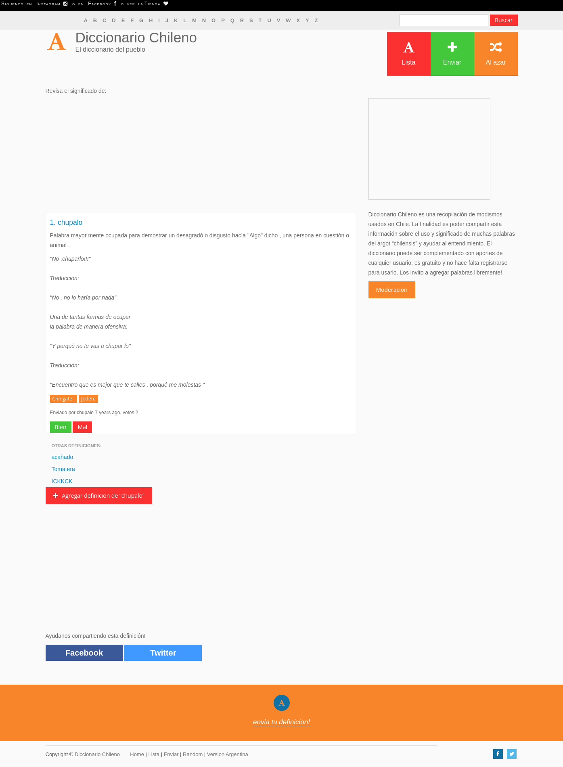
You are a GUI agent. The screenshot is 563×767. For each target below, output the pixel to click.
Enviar (452, 53)
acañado (62, 457)
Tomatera (63, 469)
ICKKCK (62, 481)
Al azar (496, 53)
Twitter (163, 652)
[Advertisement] (201, 156)
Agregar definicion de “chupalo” (98, 495)
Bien (61, 427)
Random (193, 754)
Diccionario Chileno (136, 37)
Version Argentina (227, 754)
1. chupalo (66, 222)
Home (137, 754)
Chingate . (63, 398)
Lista (409, 53)
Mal (82, 427)
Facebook (84, 652)
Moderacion (392, 289)
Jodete (88, 398)
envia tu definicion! (281, 722)
